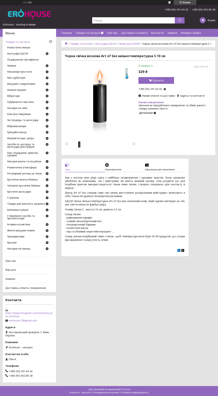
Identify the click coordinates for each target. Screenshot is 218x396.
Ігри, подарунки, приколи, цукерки (22, 154)
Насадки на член (17, 108)
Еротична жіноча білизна (22, 179)
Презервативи (15, 236)
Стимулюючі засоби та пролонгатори (21, 217)
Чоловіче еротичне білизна (23, 185)
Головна (66, 33)
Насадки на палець (18, 248)
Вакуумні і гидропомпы (21, 84)
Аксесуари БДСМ (105, 43)
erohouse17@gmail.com (23, 320)
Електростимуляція (19, 114)
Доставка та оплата (134, 33)
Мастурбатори (16, 78)
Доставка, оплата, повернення (25, 287)
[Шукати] (180, 20)
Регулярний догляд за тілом (24, 173)
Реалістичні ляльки (18, 47)
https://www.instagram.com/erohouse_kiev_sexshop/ (28, 314)
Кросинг (12, 242)
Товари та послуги (87, 33)
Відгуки (10, 269)
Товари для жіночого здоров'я (26, 204)
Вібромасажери (16, 126)
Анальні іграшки (16, 90)
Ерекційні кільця (17, 132)
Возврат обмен (191, 33)
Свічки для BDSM (129, 43)
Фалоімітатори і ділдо (20, 138)
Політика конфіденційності (135, 392)
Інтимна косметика (18, 224)
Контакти (157, 33)
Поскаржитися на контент (106, 392)
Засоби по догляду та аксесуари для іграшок (21, 145)
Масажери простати (19, 71)
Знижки (172, 33)
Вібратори (13, 96)
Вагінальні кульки (17, 210)
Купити (158, 80)
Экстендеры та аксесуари (22, 120)
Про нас (112, 33)
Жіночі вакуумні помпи (21, 230)
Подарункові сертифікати (22, 59)
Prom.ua (126, 389)
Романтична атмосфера (21, 167)
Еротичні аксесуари (19, 191)
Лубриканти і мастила (20, 102)
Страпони (13, 197)
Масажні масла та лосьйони (24, 161)
